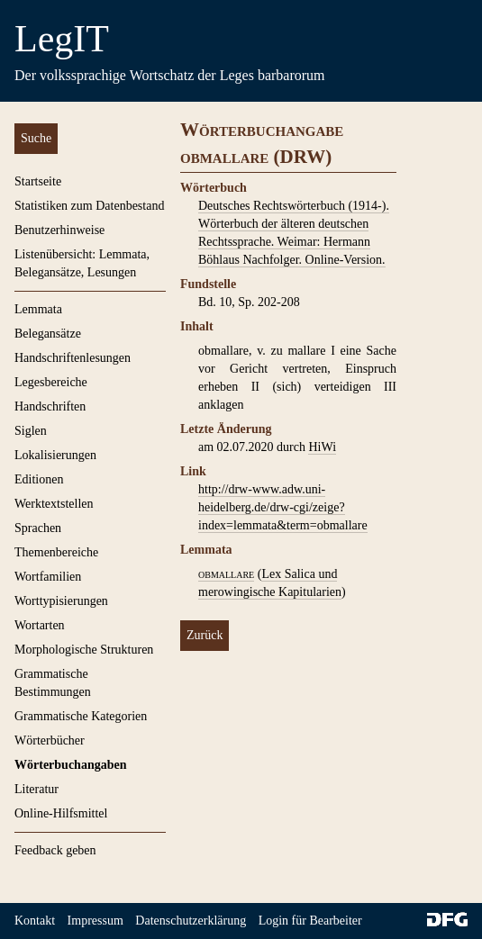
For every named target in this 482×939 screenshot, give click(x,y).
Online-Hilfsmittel (60, 813)
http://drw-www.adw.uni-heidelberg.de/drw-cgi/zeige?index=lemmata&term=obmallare (283, 507)
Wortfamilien (47, 576)
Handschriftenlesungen (72, 358)
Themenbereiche (56, 552)
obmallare (226, 574)
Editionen (38, 479)
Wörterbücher (49, 740)
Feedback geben (55, 850)
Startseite (37, 181)
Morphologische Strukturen (83, 649)
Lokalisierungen (55, 455)
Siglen (30, 431)
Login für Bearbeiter (310, 920)
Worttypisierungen (61, 601)
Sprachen (37, 528)
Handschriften (50, 406)
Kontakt (34, 920)
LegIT (61, 38)
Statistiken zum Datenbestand (89, 205)
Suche (36, 138)
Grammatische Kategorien (80, 716)
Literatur (36, 789)
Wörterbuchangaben (70, 765)
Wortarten (39, 625)
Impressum (95, 920)
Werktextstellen (54, 503)
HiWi (322, 447)
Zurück (204, 635)
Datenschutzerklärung (190, 920)
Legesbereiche (50, 382)
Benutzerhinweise (59, 230)
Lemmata (38, 309)
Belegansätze (47, 333)
